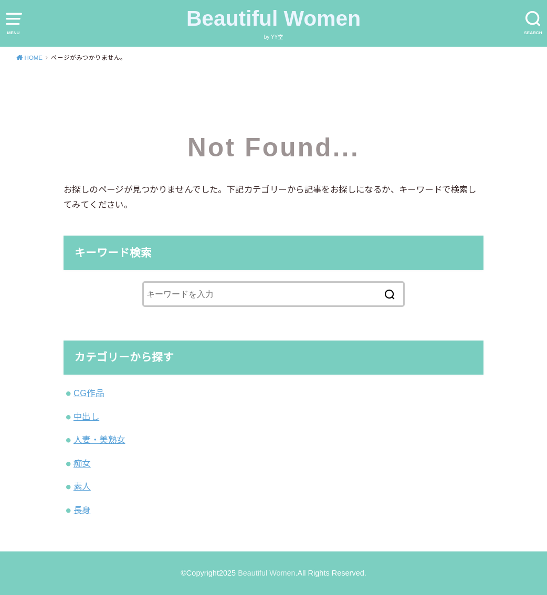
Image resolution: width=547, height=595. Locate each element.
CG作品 (88, 393)
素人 (82, 486)
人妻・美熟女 (99, 439)
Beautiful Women (273, 18)
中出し (86, 416)
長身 (82, 510)
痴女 (82, 463)
